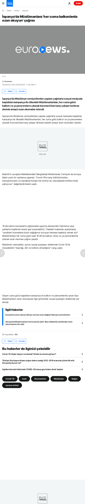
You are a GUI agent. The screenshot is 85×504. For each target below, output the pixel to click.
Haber (9, 10)
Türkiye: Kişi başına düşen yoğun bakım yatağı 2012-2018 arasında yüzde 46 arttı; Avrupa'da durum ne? (38, 361)
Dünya (16, 10)
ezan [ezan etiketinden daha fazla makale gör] (24, 378)
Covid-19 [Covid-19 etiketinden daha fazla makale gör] (10, 378)
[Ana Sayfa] (3, 10)
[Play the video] (42, 50)
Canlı (78, 3)
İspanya (25, 10)
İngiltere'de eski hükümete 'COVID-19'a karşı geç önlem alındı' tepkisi (32, 369)
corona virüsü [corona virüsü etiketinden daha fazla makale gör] (12, 385)
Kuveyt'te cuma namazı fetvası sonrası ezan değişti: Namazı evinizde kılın (37, 315)
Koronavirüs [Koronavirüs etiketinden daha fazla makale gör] (40, 378)
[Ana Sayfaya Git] (10, 3)
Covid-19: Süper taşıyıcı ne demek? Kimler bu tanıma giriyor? (29, 354)
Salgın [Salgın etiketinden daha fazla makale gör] (74, 378)
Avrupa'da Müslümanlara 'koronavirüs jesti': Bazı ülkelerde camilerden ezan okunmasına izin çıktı (38, 323)
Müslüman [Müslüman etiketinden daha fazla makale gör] (59, 378)
